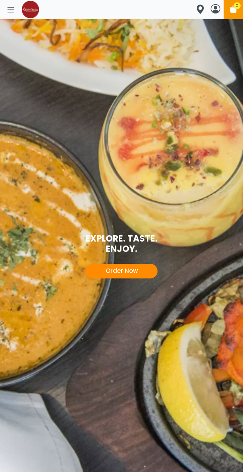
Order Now (122, 271)
